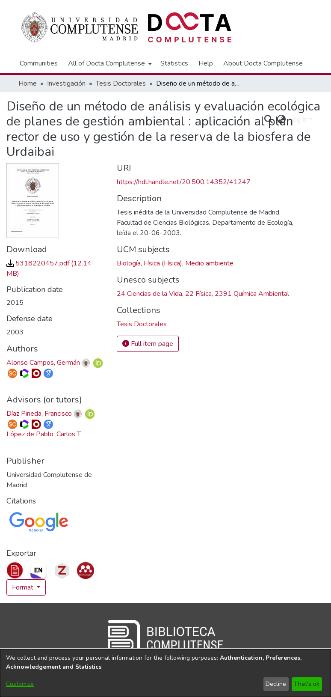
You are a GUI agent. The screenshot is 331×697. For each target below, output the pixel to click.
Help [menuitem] (205, 63)
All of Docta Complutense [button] (106, 63)
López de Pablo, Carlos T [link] (43, 434)
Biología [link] (129, 263)
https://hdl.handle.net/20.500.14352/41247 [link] (184, 182)
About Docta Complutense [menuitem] (263, 63)
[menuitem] (109, 63)
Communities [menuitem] (39, 63)
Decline (276, 684)
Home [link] (27, 83)
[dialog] (165, 673)
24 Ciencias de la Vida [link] (149, 293)
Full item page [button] (147, 343)
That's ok (306, 684)
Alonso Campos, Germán (43, 362)
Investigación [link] (66, 83)
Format (23, 587)
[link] (142, 324)
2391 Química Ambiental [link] (252, 293)
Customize (20, 684)
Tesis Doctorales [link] (121, 83)
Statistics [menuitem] (174, 63)
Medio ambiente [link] (209, 263)
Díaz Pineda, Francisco (39, 413)
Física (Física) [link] (163, 263)
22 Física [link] (198, 293)
